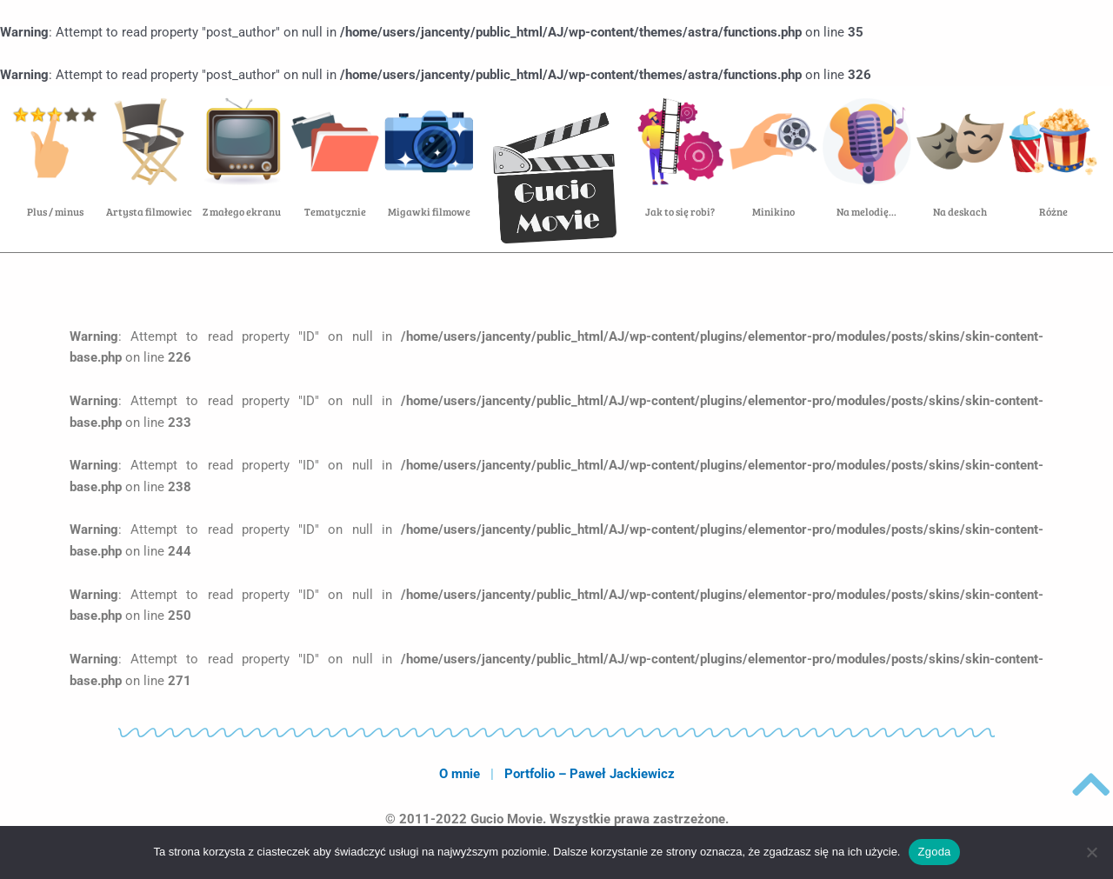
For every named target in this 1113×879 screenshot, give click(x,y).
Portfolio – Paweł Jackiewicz (589, 774)
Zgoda (933, 851)
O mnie (459, 774)
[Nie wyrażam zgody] (1091, 852)
